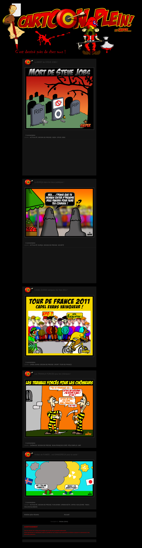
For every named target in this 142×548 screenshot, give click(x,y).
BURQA (40, 245)
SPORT (56, 364)
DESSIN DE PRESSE (45, 137)
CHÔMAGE (33, 445)
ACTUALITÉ (33, 137)
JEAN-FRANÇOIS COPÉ (59, 445)
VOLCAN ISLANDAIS (30, 507)
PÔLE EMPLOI (72, 445)
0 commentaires (30, 135)
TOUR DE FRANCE (66, 364)
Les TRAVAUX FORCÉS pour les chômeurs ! (52, 374)
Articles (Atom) (63, 521)
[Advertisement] (59, 158)
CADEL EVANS (34, 364)
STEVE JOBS (61, 137)
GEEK (54, 137)
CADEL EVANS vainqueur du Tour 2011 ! (51, 290)
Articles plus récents (31, 515)
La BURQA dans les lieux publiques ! (49, 182)
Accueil (66, 515)
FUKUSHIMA (56, 505)
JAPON (73, 505)
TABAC (87, 505)
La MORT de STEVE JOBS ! (46, 62)
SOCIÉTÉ (61, 245)
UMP (79, 445)
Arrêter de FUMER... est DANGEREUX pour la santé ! (56, 455)
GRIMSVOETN (65, 505)
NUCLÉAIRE (80, 505)
